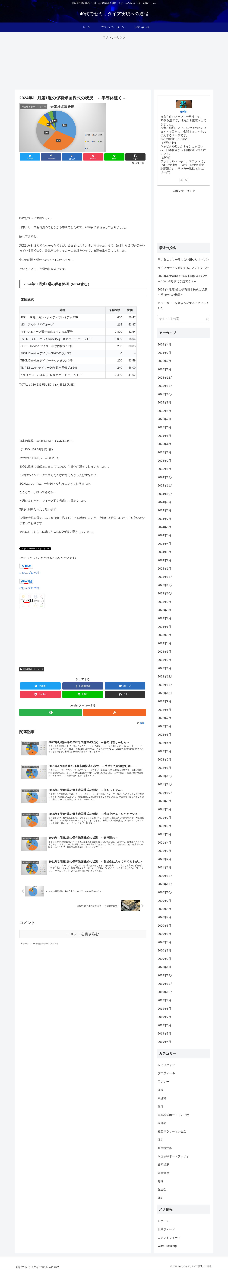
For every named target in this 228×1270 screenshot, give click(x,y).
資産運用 (163, 1173)
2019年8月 (164, 1008)
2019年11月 (165, 983)
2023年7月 (164, 618)
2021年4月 (164, 842)
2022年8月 (164, 709)
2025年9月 (164, 402)
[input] (183, 318)
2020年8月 (164, 909)
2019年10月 (165, 992)
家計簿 (162, 1098)
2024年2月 (164, 560)
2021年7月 (164, 817)
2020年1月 (164, 967)
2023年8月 (164, 610)
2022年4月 (164, 743)
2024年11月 (165, 485)
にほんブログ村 (29, 572)
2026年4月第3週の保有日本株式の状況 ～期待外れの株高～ (184, 292)
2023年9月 (164, 601)
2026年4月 (164, 344)
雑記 (160, 1197)
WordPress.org (167, 1245)
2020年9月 (164, 900)
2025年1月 (164, 469)
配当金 (162, 1189)
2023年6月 (164, 626)
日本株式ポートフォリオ (173, 1114)
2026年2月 (164, 361)
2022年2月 (164, 759)
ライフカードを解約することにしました (183, 267)
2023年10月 (165, 593)
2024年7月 (164, 518)
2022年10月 (165, 693)
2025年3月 (164, 452)
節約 (160, 1139)
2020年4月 (164, 942)
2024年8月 (164, 510)
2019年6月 (164, 1025)
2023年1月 (164, 668)
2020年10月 (165, 892)
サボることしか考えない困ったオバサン (183, 259)
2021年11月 (165, 784)
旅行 (160, 1106)
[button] (207, 319)
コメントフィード (169, 1237)
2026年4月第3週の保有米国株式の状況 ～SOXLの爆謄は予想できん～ (184, 278)
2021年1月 (164, 867)
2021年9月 (164, 801)
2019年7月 (164, 1017)
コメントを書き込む (82, 936)
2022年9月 (164, 701)
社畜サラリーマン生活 (172, 1131)
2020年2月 (164, 958)
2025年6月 (164, 427)
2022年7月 (164, 718)
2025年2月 (164, 460)
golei (183, 111)
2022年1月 (164, 767)
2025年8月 (164, 411)
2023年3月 (164, 651)
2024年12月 (165, 477)
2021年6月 (164, 826)
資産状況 (163, 1164)
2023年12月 (165, 576)
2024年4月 (164, 543)
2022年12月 (165, 676)
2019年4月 (164, 1041)
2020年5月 (164, 933)
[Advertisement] (114, 62)
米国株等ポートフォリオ (31, 669)
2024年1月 (164, 568)
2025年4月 (164, 444)
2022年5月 (164, 734)
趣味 (160, 1181)
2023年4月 (164, 643)
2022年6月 (164, 726)
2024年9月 (164, 502)
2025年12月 (165, 377)
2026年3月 (164, 352)
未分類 (162, 1123)
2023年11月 (165, 585)
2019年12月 (165, 975)
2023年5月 (164, 635)
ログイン (163, 1221)
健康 (160, 1090)
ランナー (163, 1081)
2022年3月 (164, 751)
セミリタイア (166, 1065)
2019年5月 (164, 1033)
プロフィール (166, 1073)
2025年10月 (165, 394)
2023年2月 (164, 659)
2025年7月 (164, 419)
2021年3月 (164, 850)
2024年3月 (164, 552)
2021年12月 (165, 776)
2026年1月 (164, 369)
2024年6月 (164, 527)
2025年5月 (164, 435)
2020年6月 (164, 925)
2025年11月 (165, 385)
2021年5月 (164, 834)
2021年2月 (164, 859)
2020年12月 (165, 875)
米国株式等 (165, 1148)
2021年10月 (165, 792)
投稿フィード (166, 1229)
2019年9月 (164, 1000)
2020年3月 (164, 950)
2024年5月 (164, 535)
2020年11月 (165, 884)
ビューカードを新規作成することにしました (183, 305)
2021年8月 (164, 809)
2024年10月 (165, 494)
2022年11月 (165, 685)
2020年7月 (164, 917)
